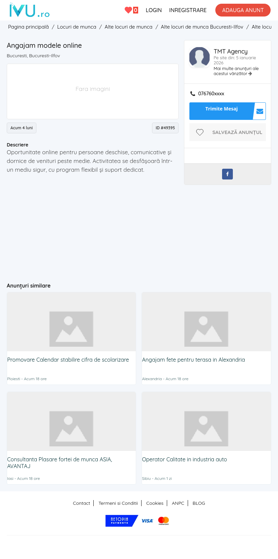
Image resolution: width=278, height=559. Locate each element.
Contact (81, 503)
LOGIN (154, 10)
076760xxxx (211, 94)
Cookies (154, 503)
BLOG (199, 503)
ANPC (178, 503)
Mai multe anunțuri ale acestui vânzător (236, 71)
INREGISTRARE (188, 10)
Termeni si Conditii (118, 503)
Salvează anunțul (237, 132)
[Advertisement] (138, 223)
